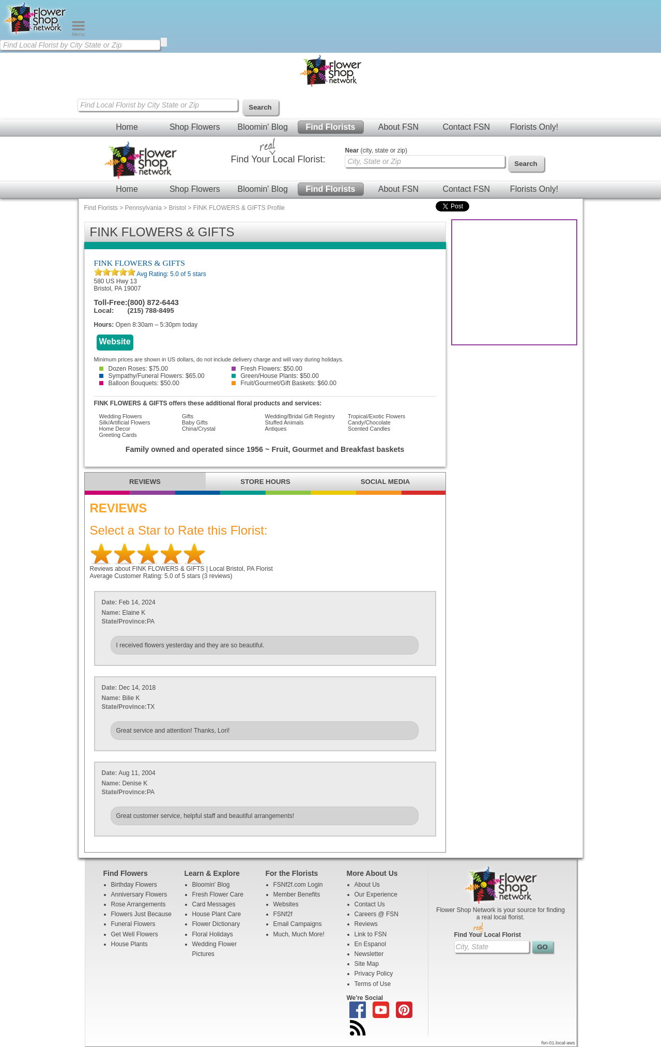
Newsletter (369, 954)
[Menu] (78, 34)
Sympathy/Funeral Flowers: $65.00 (152, 376)
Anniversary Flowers (139, 894)
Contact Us (370, 904)
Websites (286, 904)
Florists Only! (534, 127)
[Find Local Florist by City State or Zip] (80, 45)
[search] (164, 42)
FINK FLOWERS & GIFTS (139, 263)
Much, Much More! (299, 934)
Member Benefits (296, 894)
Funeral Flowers (133, 924)
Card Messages (214, 904)
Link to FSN (371, 934)
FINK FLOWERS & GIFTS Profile (239, 207)
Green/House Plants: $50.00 (275, 376)
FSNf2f (283, 914)
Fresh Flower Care (217, 894)
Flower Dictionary (216, 924)
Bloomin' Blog (262, 127)
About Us (367, 884)
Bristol (177, 207)
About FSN (398, 127)
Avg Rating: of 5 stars (170, 274)
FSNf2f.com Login (298, 884)
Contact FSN (466, 127)
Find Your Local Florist (487, 934)
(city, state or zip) (376, 150)
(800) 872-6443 (153, 302)
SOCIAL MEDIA (385, 481)
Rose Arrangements (138, 904)
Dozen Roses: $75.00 (133, 368)
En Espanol (370, 944)
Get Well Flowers (134, 934)
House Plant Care (216, 914)
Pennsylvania (143, 207)
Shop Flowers (195, 127)
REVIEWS (145, 481)
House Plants (129, 944)
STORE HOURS (265, 481)
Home (127, 127)
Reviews (366, 924)
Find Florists (331, 127)
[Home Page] (35, 34)
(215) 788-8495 (151, 310)
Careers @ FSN (377, 914)
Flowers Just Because (141, 914)
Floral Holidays (212, 934)
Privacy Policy (374, 973)
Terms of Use (373, 984)
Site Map (367, 963)
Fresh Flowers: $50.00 (267, 368)
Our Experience (376, 894)
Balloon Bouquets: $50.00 (139, 383)
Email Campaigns (297, 924)
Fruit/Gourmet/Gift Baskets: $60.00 (284, 383)
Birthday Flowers (134, 884)
